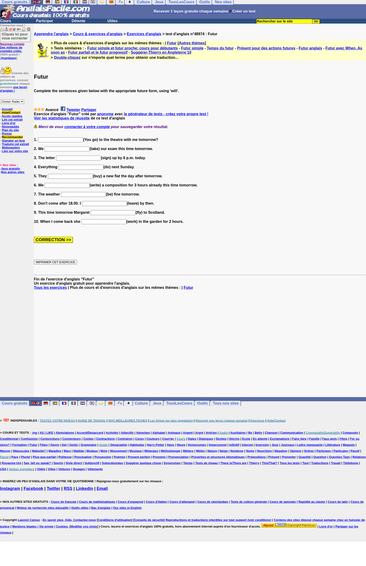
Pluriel (25, 457)
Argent (188, 432)
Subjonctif (91, 463)
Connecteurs (71, 438)
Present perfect (139, 457)
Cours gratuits (14, 403)
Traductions (319, 463)
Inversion (262, 445)
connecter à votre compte (87, 127)
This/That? (269, 463)
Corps (139, 438)
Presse (7, 133)
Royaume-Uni (11, 463)
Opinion (295, 451)
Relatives (359, 457)
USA (3, 469)
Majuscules (21, 451)
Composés (350, 432)
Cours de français (64, 501)
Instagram (10, 488)
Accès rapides (12, 116)
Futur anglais (310, 48)
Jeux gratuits (10, 168)
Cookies (62, 526)
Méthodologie (170, 451)
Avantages (8, 58)
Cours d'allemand (182, 501)
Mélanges (151, 451)
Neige (224, 451)
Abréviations (65, 432)
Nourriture (264, 451)
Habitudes (137, 445)
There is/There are (233, 463)
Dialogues (206, 438)
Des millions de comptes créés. (12, 47)
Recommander (12, 137)
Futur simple (192, 48)
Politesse (65, 457)
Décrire (234, 438)
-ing (34, 432)
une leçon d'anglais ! (13, 88)
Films (343, 438)
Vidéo (41, 469)
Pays (14, 457)
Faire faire (299, 438)
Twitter (53, 488)
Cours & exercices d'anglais (98, 34)
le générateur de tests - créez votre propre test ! (166, 114)
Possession (102, 457)
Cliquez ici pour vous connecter (15, 36)
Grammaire (89, 445)
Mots (103, 451)
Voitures (64, 469)
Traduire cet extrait (15, 144)
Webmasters (11, 147)
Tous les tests (290, 463)
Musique (136, 451)
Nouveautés (10, 126)
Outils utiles (79, 508)
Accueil (7, 109)
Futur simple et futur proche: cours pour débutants (132, 48)
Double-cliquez (67, 57)
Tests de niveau (206, 463)
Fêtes (44, 445)
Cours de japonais (283, 501)
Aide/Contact (11, 112)
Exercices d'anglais (144, 34)
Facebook (33, 488)
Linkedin (84, 488)
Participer (44, 21)
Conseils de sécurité (149, 520)
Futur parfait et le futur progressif (97, 52)
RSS (68, 488)
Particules (341, 451)
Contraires (125, 438)
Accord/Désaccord (90, 432)
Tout (305, 463)
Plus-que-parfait (44, 457)
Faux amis (329, 438)
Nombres (236, 451)
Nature (212, 451)
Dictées (221, 438)
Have (170, 445)
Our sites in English (127, 508)
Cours (5, 21)
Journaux (288, 445)
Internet (247, 445)
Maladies (54, 451)
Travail (336, 463)
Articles (211, 432)
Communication (291, 432)
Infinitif (234, 445)
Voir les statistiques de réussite (62, 118)
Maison (5, 451)
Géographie (118, 445)
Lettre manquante (310, 445)
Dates (192, 438)
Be (250, 432)
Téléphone (350, 463)
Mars (67, 451)
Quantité (305, 457)
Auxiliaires (238, 432)
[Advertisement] (200, 343)
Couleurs (152, 438)
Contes (88, 438)
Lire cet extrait (12, 119)
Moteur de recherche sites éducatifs (43, 508)
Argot (199, 432)
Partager (88, 110)
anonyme (105, 114)
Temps (188, 463)
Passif (355, 451)
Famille (314, 438)
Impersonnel (218, 445)
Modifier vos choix (83, 526)
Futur (171, 43)
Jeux (157, 403)
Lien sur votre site (15, 151)
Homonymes (197, 445)
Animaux (174, 432)
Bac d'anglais (100, 508)
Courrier (168, 438)
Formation (19, 445)
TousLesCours (179, 403)
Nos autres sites (12, 172)
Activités (112, 432)
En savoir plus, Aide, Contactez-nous (69, 520)
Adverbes (143, 432)
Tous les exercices (50, 288)
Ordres (309, 451)
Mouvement (118, 451)
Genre (54, 445)
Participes (323, 451)
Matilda (79, 451)
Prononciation (178, 457)
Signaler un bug (13, 140)
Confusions (29, 438)
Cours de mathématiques (97, 501)
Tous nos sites (226, 403)
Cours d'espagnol (130, 501)
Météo (200, 451)
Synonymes (172, 463)
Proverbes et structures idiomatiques (218, 457)
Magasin (349, 445)
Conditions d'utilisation (114, 520)
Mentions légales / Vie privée (32, 526)
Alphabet (158, 432)
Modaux (92, 451)
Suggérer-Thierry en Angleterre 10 (161, 52)
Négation (280, 451)
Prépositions (256, 457)
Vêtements (95, 469)
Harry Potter (155, 445)
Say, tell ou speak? (37, 463)
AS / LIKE (46, 432)
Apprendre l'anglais (51, 34)
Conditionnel (9, 438)
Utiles (112, 21)
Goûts (73, 445)
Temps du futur (220, 48)
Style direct (74, 463)
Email (102, 488)
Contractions (105, 438)
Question (319, 457)
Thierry (254, 463)
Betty (258, 432)
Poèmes (119, 457)
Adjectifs (127, 432)
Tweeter (73, 110)
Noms (250, 451)
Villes (52, 469)
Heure (181, 445)
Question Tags (339, 457)
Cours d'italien (156, 501)
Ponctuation (83, 457)
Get (64, 445)
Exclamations (280, 438)
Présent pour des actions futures (266, 48)
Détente (78, 21)
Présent (273, 457)
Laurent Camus (29, 520)
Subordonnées (112, 463)
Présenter (289, 457)
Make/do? (39, 451)
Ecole (246, 438)
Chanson (271, 432)
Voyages (79, 469)
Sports (58, 463)
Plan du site (10, 130)
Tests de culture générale (249, 501)
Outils (202, 403)
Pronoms (159, 457)
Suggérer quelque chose (143, 463)
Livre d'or (9, 123)
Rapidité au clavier (311, 501)
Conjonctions (50, 438)
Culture (141, 403)
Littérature (332, 445)
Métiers (188, 451)
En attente (260, 438)
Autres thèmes (192, 43)
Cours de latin (338, 501)
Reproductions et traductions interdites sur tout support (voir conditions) (218, 520)
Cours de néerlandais (212, 501)
